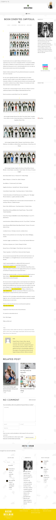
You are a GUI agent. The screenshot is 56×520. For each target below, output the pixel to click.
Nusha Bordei (21, 331)
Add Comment (32, 399)
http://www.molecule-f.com (9, 267)
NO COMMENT (11, 400)
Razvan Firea (8, 333)
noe (9, 25)
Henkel (32, 329)
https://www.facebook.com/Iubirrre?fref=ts (19, 276)
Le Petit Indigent (15, 331)
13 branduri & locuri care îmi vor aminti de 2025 (11, 472)
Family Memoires (26, 509)
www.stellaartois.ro (7, 290)
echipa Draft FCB (27, 329)
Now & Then (36, 509)
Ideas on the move (47, 510)
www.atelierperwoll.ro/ (16, 289)
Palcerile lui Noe (28, 331)
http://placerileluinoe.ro (8, 305)
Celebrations (45, 509)
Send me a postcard (35, 512)
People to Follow (24, 510)
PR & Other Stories (35, 510)
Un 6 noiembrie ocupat (46, 469)
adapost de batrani (6, 329)
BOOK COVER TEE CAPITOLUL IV (17, 329)
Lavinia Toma (9, 331)
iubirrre (4, 331)
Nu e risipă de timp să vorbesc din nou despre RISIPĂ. (12, 484)
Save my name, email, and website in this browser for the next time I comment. (18, 434)
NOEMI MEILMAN (8, 513)
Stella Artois (14, 333)
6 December (14, 25)
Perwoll (32, 331)
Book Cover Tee (21, 25)
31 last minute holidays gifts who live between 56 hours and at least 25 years (10, 388)
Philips (4, 333)
